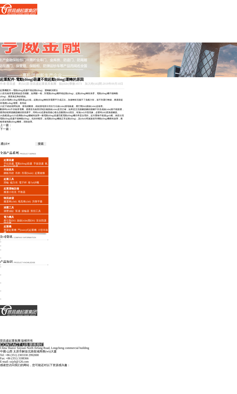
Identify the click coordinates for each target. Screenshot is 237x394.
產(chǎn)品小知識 (11, 32)
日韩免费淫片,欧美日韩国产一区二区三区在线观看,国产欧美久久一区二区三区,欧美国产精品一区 (62, 372)
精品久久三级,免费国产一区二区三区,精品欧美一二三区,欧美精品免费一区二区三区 (154, 388)
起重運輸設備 (11, 188)
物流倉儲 (9, 198)
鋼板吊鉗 (9, 173)
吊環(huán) (27, 173)
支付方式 (6, 325)
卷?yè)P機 (33, 182)
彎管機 (7, 223)
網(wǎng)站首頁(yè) (12, 16)
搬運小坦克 (10, 192)
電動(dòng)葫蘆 (23, 163)
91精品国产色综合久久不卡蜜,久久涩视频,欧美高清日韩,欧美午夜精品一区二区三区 (171, 384)
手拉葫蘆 (9, 163)
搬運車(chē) (10, 201)
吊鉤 (17, 173)
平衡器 (21, 192)
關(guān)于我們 (9, 317)
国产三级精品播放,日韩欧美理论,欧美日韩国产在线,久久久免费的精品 (45, 368)
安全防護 (41, 220)
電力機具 (9, 217)
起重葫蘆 (9, 160)
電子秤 (23, 182)
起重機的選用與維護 (25, 125)
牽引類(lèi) (10, 220)
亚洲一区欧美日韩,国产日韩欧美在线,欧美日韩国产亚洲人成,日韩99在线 (136, 376)
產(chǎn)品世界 (10, 20)
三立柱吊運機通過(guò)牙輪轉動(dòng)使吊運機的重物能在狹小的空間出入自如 (62, 128)
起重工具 (9, 179)
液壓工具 (9, 207)
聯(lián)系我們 (9, 40)
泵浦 (17, 211)
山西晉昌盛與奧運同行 (16, 258)
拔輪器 (25, 211)
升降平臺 (37, 201)
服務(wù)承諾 (8, 329)
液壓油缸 (9, 211)
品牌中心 (6, 24)
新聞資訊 (6, 28)
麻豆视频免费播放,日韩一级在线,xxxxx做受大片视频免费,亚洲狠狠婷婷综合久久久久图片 (121, 391)
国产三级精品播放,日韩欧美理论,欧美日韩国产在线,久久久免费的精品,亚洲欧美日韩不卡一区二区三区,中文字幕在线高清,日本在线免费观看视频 (93, 1)
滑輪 (6, 182)
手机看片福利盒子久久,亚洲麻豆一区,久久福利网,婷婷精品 (163, 372)
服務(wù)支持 (8, 333)
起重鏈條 (40, 173)
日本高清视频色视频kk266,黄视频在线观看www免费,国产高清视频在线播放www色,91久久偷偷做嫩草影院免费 (91, 380)
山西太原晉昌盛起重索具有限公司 (24, 245)
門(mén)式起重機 (27, 230)
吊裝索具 (9, 169)
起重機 (7, 226)
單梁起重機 (10, 230)
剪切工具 (36, 211)
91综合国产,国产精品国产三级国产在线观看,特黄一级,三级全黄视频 (73, 384)
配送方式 (6, 336)
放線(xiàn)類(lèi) (26, 220)
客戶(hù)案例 (8, 36)
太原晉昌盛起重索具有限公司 (21, 241)
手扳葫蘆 (38, 163)
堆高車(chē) (24, 201)
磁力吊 (14, 182)
